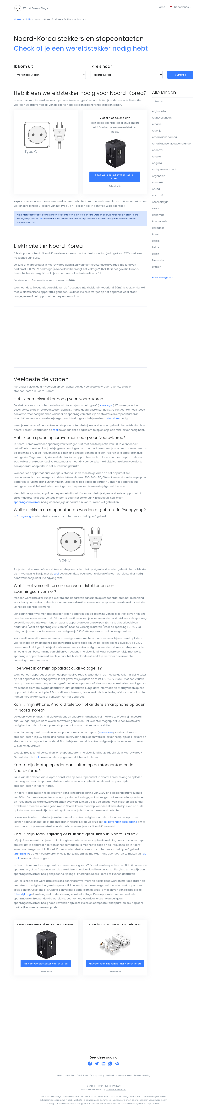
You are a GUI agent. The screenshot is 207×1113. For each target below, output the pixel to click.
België (156, 241)
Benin (155, 254)
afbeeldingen (106, 405)
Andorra (157, 150)
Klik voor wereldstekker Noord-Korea (46, 963)
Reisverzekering (142, 1075)
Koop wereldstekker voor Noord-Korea (114, 176)
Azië (28, 19)
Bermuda (158, 260)
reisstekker (113, 418)
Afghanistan (159, 111)
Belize (155, 247)
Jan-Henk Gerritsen (116, 1089)
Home (161, 7)
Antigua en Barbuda (164, 169)
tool (41, 218)
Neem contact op (66, 1075)
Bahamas (158, 215)
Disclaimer (82, 1075)
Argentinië (158, 176)
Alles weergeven (162, 277)
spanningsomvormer (27, 502)
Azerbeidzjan (160, 202)
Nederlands (179, 7)
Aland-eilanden (162, 118)
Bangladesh (159, 221)
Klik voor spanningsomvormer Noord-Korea (115, 963)
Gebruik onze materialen (119, 1075)
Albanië (157, 124)
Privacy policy (97, 1075)
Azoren (156, 208)
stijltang (26, 894)
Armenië (157, 182)
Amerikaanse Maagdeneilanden (172, 143)
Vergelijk (180, 75)
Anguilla (157, 163)
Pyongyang (24, 516)
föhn (17, 894)
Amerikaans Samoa (164, 137)
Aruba (156, 189)
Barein (156, 234)
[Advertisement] (80, 337)
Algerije (156, 130)
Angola (156, 156)
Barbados (158, 228)
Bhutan (156, 267)
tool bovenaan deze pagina (119, 822)
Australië (157, 195)
